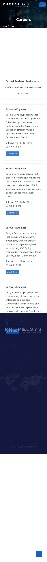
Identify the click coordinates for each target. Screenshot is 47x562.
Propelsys (17, 447)
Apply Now (12, 179)
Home (5, 26)
